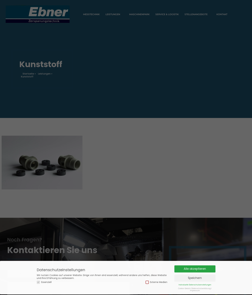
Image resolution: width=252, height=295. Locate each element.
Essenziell (44, 279)
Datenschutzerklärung (201, 285)
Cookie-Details (184, 285)
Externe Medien (156, 279)
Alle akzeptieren (195, 265)
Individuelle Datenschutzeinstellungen (195, 281)
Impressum (195, 287)
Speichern (195, 275)
